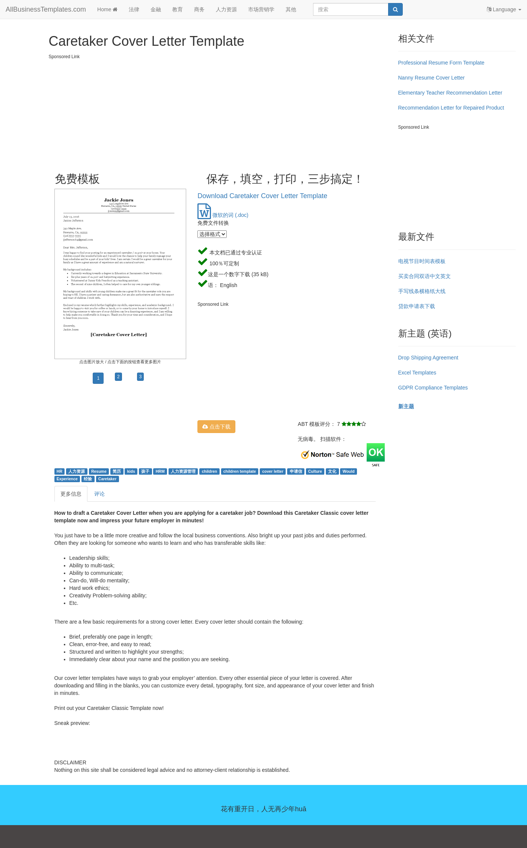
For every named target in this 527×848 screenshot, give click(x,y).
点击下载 (216, 427)
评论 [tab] (99, 494)
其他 (291, 9)
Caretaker (107, 479)
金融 (156, 9)
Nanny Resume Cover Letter (431, 78)
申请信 (296, 471)
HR (59, 471)
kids (131, 471)
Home (107, 9)
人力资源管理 (183, 471)
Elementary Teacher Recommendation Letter (450, 93)
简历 (117, 471)
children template (239, 471)
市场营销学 (261, 9)
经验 (88, 479)
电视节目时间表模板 (422, 261)
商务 (199, 9)
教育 (177, 9)
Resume (99, 471)
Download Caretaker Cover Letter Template (262, 196)
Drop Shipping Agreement (428, 358)
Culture (315, 471)
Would (349, 471)
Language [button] (504, 9)
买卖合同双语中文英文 (424, 276)
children (209, 471)
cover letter (272, 471)
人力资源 (226, 9)
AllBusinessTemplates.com (46, 9)
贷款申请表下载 (416, 306)
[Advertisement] (221, 112)
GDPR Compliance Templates (433, 388)
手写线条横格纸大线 (422, 291)
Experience (67, 479)
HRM (160, 471)
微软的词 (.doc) (222, 215)
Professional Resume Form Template (441, 63)
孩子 (145, 471)
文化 (332, 471)
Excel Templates (417, 373)
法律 (134, 9)
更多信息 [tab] (70, 494)
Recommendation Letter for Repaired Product (451, 108)
